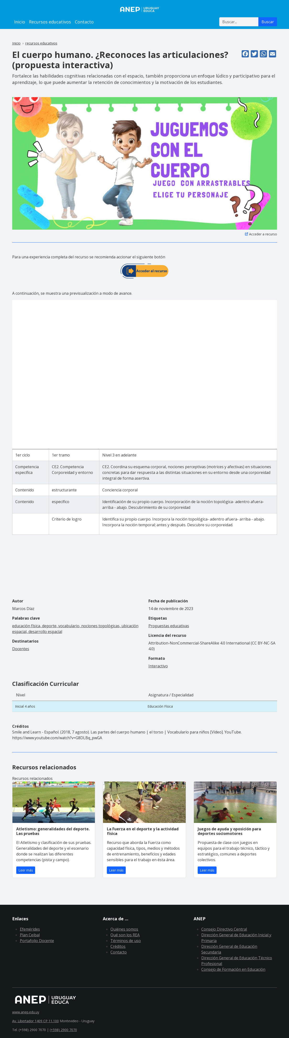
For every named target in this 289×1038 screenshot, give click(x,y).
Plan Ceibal (30, 935)
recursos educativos (41, 43)
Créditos (117, 946)
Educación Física (160, 706)
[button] (144, 163)
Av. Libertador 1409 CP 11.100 (35, 1021)
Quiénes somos (124, 929)
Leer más (25, 870)
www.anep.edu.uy (25, 1012)
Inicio (19, 22)
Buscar (268, 21)
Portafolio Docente (37, 940)
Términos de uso (125, 940)
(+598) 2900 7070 (63, 1029)
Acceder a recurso (263, 234)
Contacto (84, 22)
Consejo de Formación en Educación (233, 969)
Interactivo (158, 666)
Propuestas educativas (168, 625)
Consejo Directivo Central (224, 929)
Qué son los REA (125, 935)
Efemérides (30, 929)
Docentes (20, 648)
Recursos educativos (50, 22)
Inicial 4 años (25, 706)
